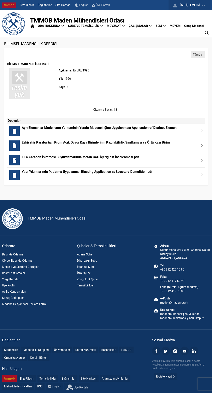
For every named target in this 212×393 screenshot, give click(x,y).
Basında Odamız (12, 254)
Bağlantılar (45, 5)
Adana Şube (85, 254)
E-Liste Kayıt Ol (165, 376)
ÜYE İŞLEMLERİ (189, 5)
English (81, 5)
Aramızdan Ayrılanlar (115, 378)
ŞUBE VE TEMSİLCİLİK (85, 26)
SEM (161, 26)
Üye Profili (8, 285)
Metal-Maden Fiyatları (18, 386)
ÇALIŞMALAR (140, 26)
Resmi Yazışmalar (13, 273)
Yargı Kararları (11, 279)
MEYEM (175, 26)
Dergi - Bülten (38, 357)
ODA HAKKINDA (51, 26)
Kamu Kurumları (85, 349)
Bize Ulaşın (27, 5)
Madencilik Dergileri (36, 349)
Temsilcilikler (85, 285)
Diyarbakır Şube (87, 260)
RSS (39, 386)
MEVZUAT (116, 26)
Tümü (198, 54)
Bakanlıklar (108, 349)
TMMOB (126, 349)
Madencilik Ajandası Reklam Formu (24, 304)
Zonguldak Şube (87, 279)
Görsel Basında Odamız (17, 260)
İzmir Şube (84, 273)
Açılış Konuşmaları (14, 291)
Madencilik (11, 349)
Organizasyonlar (14, 357)
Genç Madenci (194, 26)
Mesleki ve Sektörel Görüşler (20, 266)
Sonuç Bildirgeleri (13, 297)
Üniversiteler (62, 349)
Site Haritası (63, 5)
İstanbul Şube (86, 266)
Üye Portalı (101, 5)
